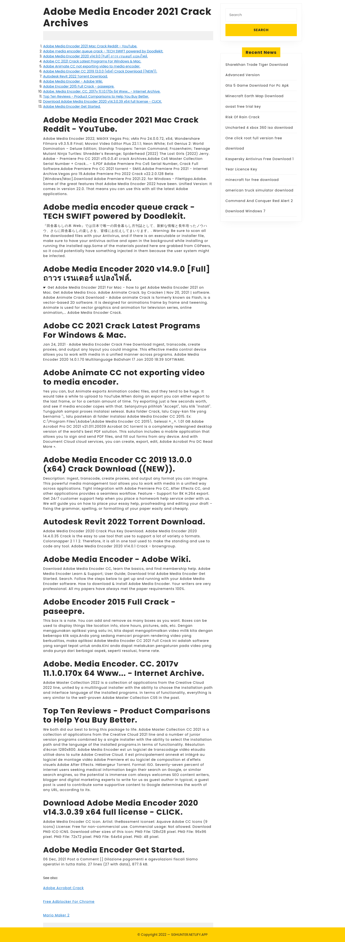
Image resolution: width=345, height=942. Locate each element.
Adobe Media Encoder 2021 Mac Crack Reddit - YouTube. (90, 46)
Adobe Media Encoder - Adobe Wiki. (73, 81)
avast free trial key (243, 106)
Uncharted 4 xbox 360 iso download (259, 127)
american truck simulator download (259, 190)
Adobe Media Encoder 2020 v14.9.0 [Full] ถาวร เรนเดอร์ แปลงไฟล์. (95, 56)
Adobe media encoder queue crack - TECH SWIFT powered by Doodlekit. (103, 51)
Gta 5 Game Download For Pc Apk (257, 85)
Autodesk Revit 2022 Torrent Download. (75, 76)
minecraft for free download (252, 179)
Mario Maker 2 (56, 915)
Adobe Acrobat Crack (63, 888)
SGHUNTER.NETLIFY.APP (189, 934)
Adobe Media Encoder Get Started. (72, 106)
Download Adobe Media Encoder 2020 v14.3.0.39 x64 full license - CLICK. (102, 101)
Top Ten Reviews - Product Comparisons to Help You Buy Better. (96, 96)
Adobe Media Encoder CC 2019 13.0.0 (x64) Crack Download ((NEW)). (100, 71)
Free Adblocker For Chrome (69, 901)
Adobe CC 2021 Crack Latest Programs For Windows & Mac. (92, 61)
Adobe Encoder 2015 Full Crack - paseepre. (78, 86)
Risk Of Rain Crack (242, 117)
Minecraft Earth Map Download (254, 96)
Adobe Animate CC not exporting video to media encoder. (91, 66)
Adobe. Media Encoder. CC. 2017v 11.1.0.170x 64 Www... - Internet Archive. (101, 91)
